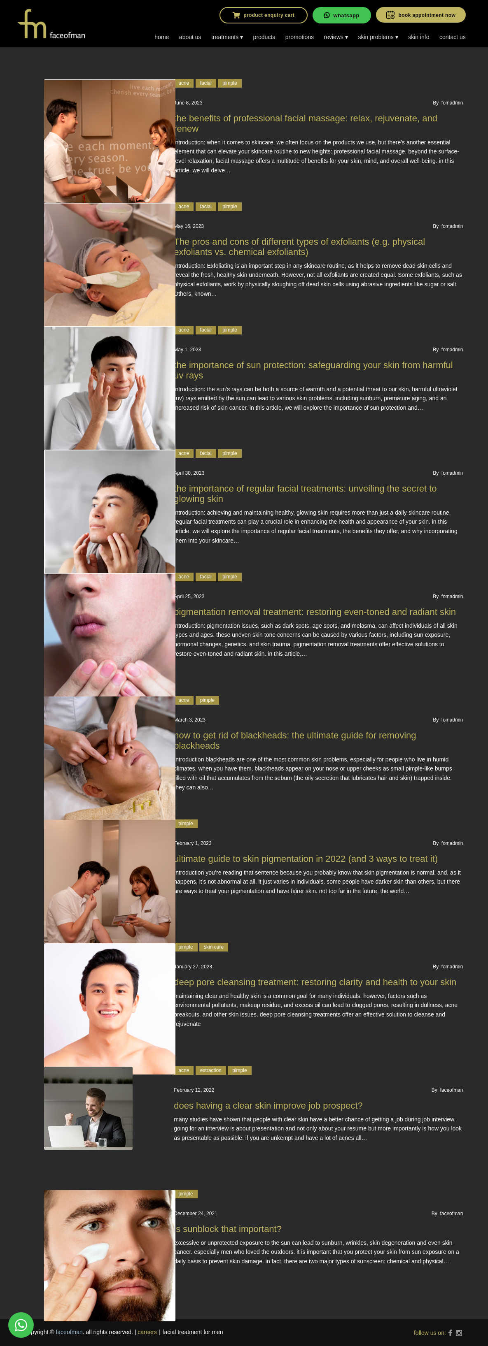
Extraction (211, 1070)
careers (147, 1332)
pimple (229, 83)
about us (190, 37)
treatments (224, 37)
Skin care (214, 947)
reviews (333, 37)
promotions (299, 37)
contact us (452, 37)
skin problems (375, 37)
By (448, 103)
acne (183, 83)
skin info (418, 37)
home (161, 37)
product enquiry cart (263, 15)
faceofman (69, 1332)
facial (206, 83)
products (264, 37)
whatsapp (341, 15)
